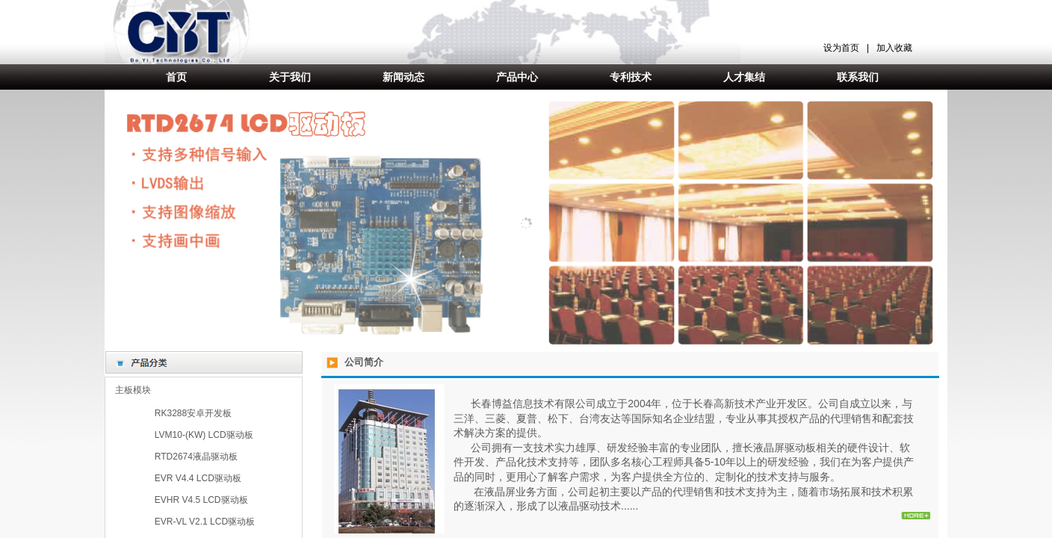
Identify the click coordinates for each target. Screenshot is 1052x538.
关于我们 (290, 77)
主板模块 (133, 390)
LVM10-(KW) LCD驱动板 (204, 435)
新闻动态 (403, 77)
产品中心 (517, 77)
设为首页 (841, 48)
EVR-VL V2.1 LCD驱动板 (205, 521)
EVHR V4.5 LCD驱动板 (201, 500)
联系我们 (858, 77)
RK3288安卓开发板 (193, 413)
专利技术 (631, 77)
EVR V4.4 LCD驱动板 (198, 478)
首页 (176, 77)
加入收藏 (894, 48)
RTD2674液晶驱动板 (196, 456)
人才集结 (744, 77)
